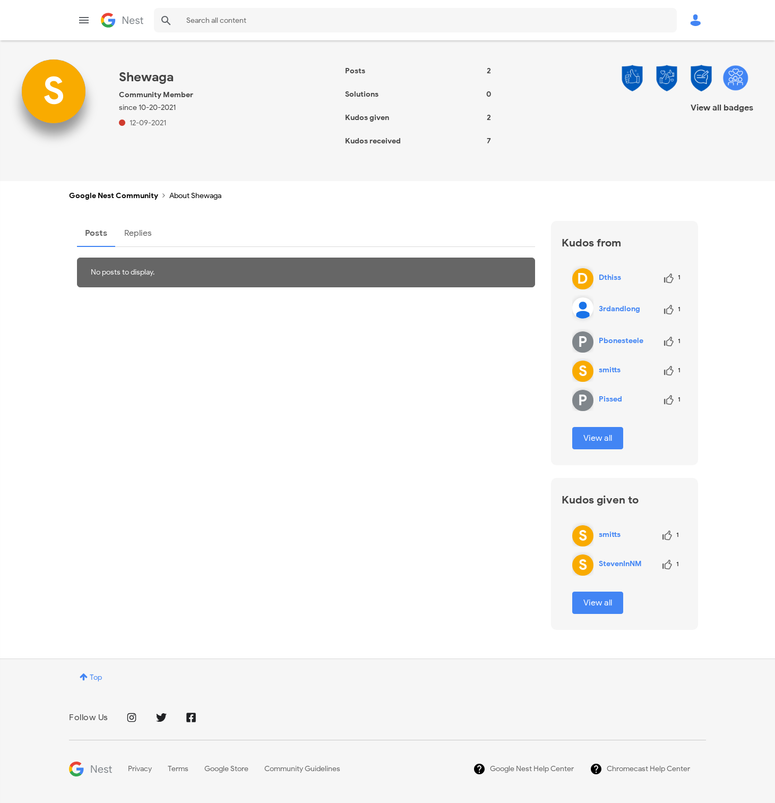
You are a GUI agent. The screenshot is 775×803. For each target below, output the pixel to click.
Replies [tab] (138, 233)
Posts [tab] (96, 233)
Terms (178, 768)
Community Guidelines (302, 768)
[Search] (415, 20)
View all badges (722, 107)
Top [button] (96, 677)
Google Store (226, 768)
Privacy (140, 768)
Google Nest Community (122, 20)
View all (597, 438)
